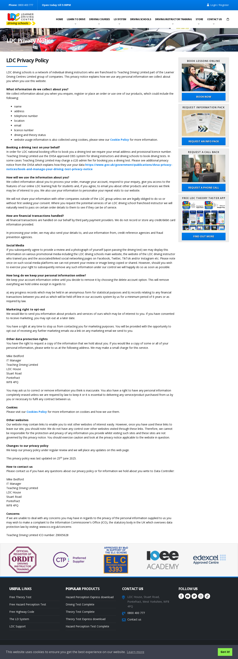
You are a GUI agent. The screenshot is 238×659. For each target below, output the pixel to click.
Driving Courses (99, 19)
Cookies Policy (37, 412)
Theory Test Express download (85, 619)
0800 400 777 (136, 613)
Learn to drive (76, 19)
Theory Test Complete (80, 612)
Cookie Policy (119, 139)
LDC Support (17, 626)
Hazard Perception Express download (90, 597)
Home (59, 19)
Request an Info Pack (204, 141)
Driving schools (140, 19)
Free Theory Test (20, 597)
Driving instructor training (173, 19)
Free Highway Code (21, 612)
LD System (120, 19)
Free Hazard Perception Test (27, 604)
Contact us (214, 19)
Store (199, 19)
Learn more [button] (135, 652)
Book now (203, 96)
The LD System (19, 619)
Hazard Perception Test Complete (87, 626)
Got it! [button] (225, 652)
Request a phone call (203, 187)
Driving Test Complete (80, 604)
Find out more (203, 236)
